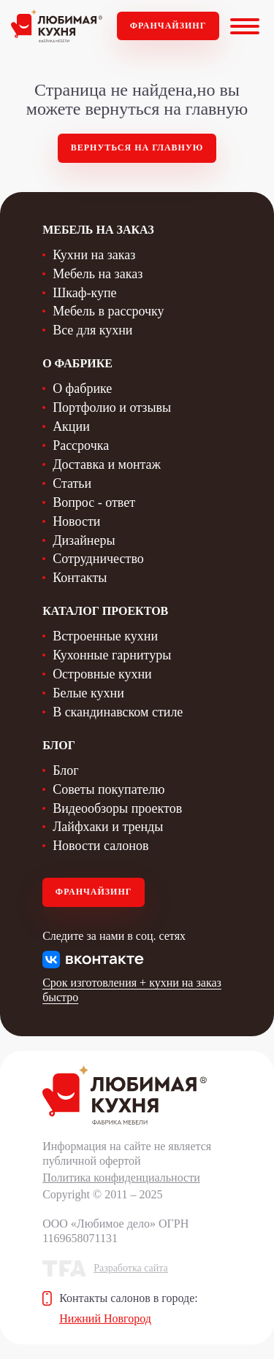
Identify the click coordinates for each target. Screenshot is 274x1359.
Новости (76, 521)
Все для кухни (92, 330)
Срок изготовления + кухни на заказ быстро (131, 989)
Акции (71, 426)
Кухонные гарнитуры (112, 655)
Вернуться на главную (137, 147)
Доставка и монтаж (107, 464)
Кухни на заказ (94, 255)
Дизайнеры (84, 540)
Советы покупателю (108, 789)
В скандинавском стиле (118, 712)
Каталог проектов (105, 611)
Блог (65, 770)
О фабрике (82, 388)
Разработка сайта (131, 1268)
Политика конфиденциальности (121, 1177)
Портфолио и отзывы (112, 407)
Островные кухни (102, 674)
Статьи (72, 483)
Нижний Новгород (105, 1318)
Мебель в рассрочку (108, 311)
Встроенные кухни (105, 636)
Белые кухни (88, 693)
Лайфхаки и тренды (108, 826)
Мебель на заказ (97, 274)
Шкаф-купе (84, 293)
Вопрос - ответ (94, 502)
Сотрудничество (98, 558)
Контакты (80, 577)
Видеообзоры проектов (117, 808)
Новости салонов (100, 845)
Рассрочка (81, 445)
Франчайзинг (168, 25)
